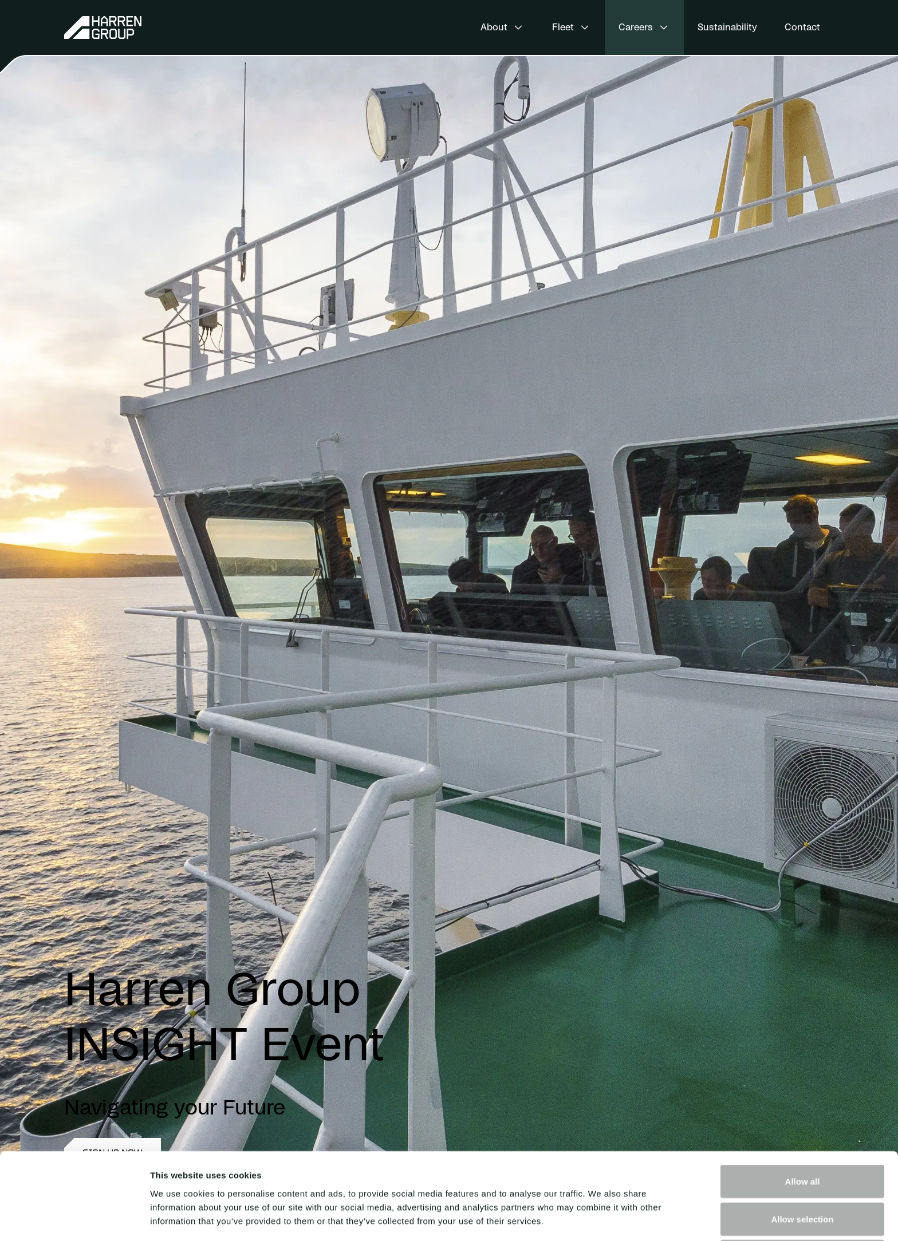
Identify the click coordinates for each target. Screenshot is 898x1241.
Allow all (802, 1100)
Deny (802, 1175)
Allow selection (802, 1138)
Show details (601, 1218)
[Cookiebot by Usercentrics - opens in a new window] (74, 1218)
